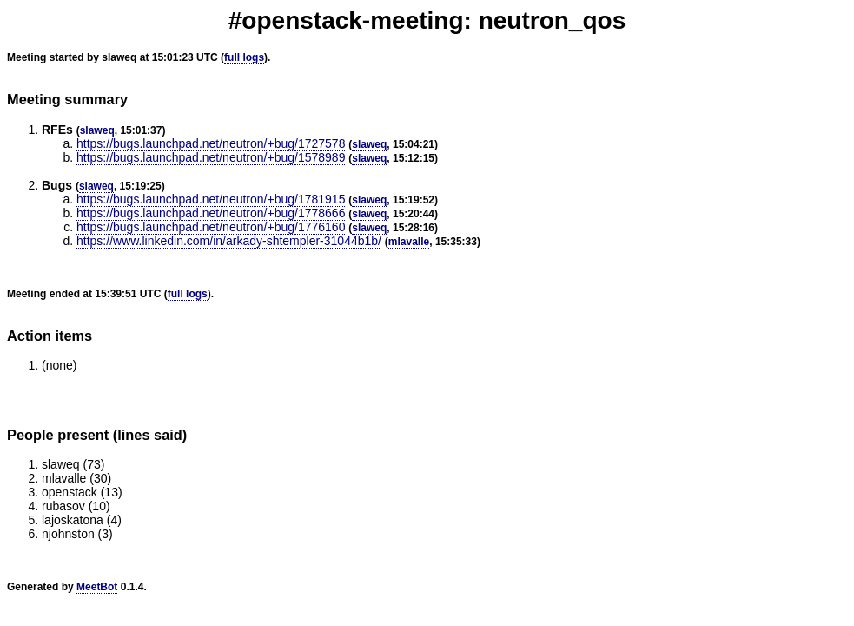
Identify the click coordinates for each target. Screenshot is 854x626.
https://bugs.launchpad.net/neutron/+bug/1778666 (210, 213)
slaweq (97, 130)
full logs (244, 57)
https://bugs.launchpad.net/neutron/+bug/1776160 (210, 227)
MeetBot (96, 587)
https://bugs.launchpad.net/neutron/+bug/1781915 (210, 199)
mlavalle (408, 242)
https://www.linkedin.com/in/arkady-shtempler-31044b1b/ (228, 241)
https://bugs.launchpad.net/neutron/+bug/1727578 (210, 143)
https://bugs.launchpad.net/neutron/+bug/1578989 (210, 157)
